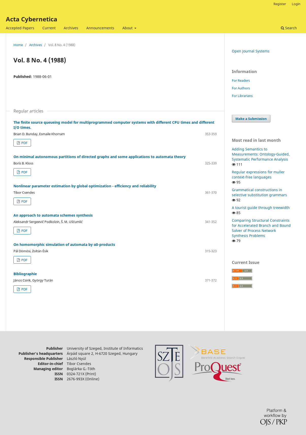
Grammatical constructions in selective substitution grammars (259, 192)
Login (296, 4)
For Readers (241, 80)
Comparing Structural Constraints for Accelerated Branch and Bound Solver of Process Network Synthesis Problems (261, 228)
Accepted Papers (20, 27)
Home (18, 45)
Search (289, 27)
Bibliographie (25, 273)
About (128, 27)
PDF (24, 143)
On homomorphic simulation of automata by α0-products (64, 244)
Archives (71, 27)
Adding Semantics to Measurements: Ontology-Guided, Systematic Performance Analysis (261, 154)
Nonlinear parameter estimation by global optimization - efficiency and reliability (84, 186)
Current (49, 27)
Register (279, 4)
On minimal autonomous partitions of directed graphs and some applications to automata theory (99, 156)
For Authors (241, 88)
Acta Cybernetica (31, 19)
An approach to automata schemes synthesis (53, 215)
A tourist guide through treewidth (261, 207)
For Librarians (242, 95)
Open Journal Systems (250, 51)
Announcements (100, 27)
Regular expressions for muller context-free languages (258, 174)
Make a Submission (251, 118)
